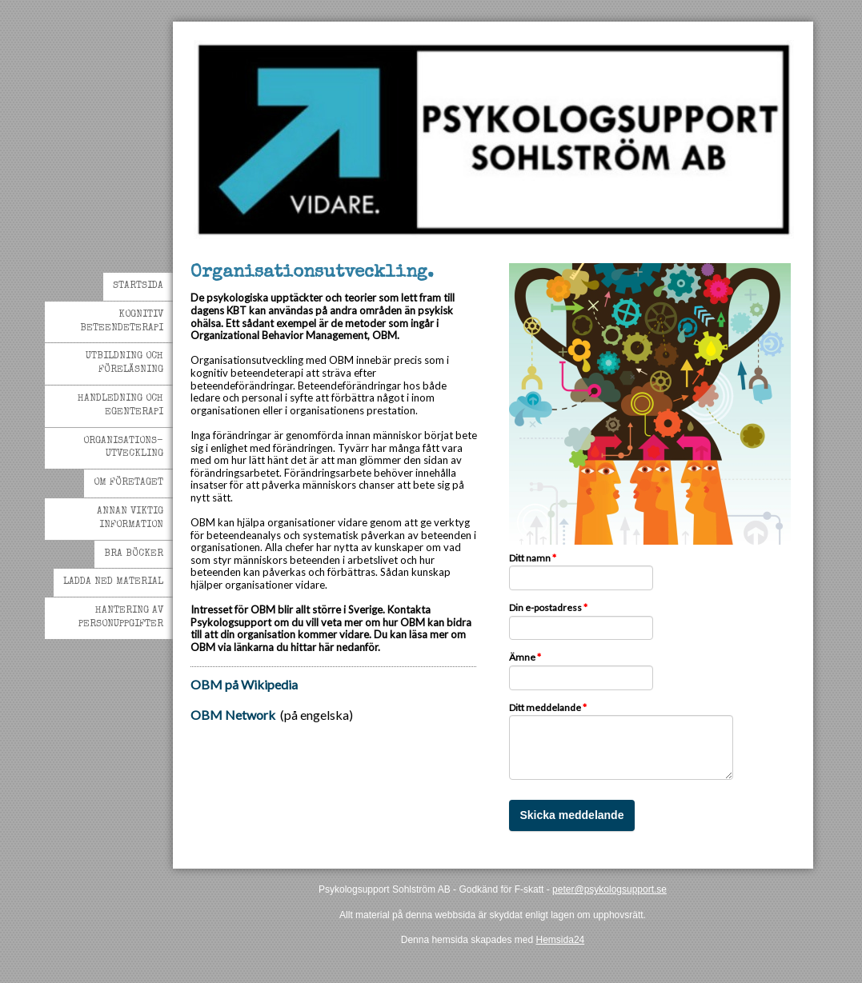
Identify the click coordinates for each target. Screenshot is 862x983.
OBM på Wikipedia (244, 684)
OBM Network (232, 714)
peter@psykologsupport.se (609, 889)
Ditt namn (532, 558)
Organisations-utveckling (123, 448)
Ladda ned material (113, 582)
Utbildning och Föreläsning (124, 363)
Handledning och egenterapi (120, 406)
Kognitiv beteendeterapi (121, 322)
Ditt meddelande (548, 707)
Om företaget (128, 483)
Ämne (525, 657)
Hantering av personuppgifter (120, 617)
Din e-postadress (548, 607)
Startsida (138, 286)
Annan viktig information (130, 518)
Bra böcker (133, 554)
